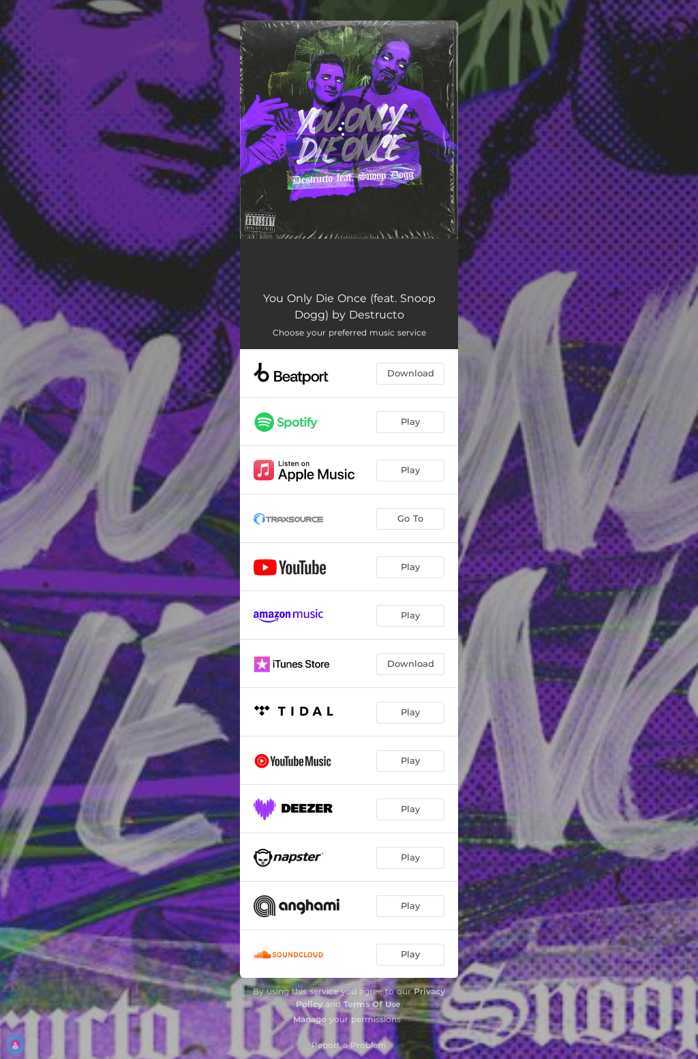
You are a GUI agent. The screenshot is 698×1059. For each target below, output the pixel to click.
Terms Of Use (372, 1004)
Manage (310, 1019)
